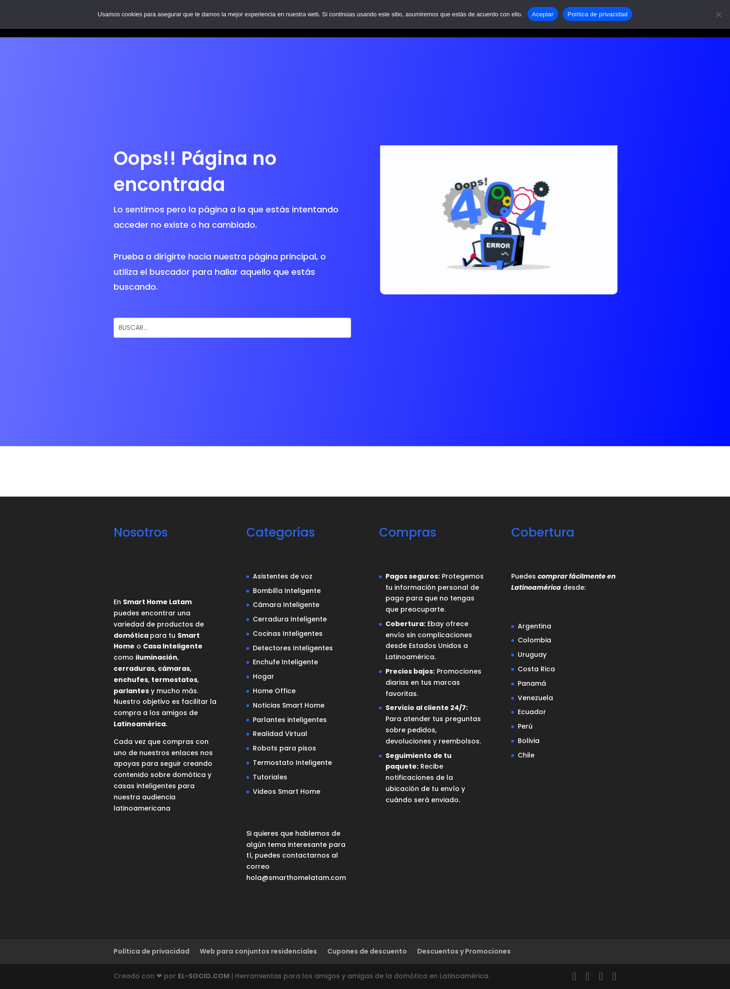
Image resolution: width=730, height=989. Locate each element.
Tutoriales (270, 777)
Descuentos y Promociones (464, 951)
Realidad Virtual (280, 733)
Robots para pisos (284, 748)
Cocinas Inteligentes (288, 633)
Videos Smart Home (286, 791)
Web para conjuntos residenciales (258, 951)
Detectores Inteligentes (293, 648)
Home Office (274, 691)
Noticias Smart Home (288, 705)
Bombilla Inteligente (287, 590)
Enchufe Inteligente (285, 662)
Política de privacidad (151, 951)
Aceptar (543, 14)
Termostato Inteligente (292, 762)
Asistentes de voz (282, 576)
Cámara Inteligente (286, 604)
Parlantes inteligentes (290, 719)
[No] (718, 14)
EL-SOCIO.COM (204, 976)
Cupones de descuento (367, 951)
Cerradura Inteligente (290, 619)
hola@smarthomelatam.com (296, 877)
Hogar (263, 676)
